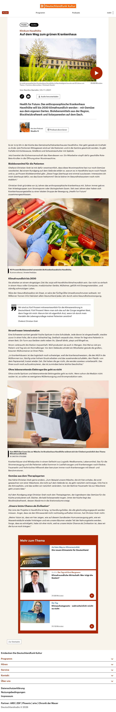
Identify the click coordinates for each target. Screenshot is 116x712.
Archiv (34, 25)
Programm (40, 13)
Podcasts (76, 13)
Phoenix (27, 703)
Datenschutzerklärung (13, 688)
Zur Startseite (14, 642)
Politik (24, 25)
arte (35, 703)
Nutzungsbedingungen (13, 692)
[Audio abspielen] (96, 73)
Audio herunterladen (49, 96)
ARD (13, 703)
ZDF (19, 703)
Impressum (7, 696)
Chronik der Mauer (48, 703)
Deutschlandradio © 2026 (14, 707)
